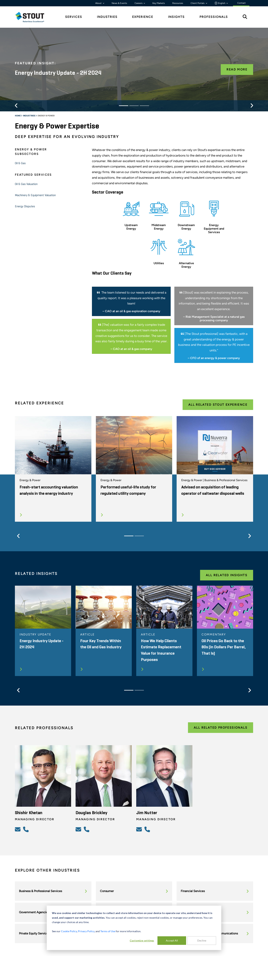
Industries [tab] (107, 17)
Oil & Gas (20, 163)
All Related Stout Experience (217, 404)
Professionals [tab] (214, 17)
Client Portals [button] (198, 3)
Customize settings (142, 940)
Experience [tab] (142, 17)
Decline (201, 940)
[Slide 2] (134, 106)
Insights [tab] (176, 17)
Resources (177, 3)
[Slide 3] (144, 106)
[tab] (32, 17)
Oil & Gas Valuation (26, 184)
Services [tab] (73, 17)
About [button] (98, 3)
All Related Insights (226, 575)
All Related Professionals (220, 727)
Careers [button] (139, 3)
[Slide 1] (123, 106)
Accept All (172, 940)
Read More (236, 69)
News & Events (119, 3)
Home (18, 116)
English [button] (220, 3)
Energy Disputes (25, 206)
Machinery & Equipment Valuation (35, 195)
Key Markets (158, 3)
